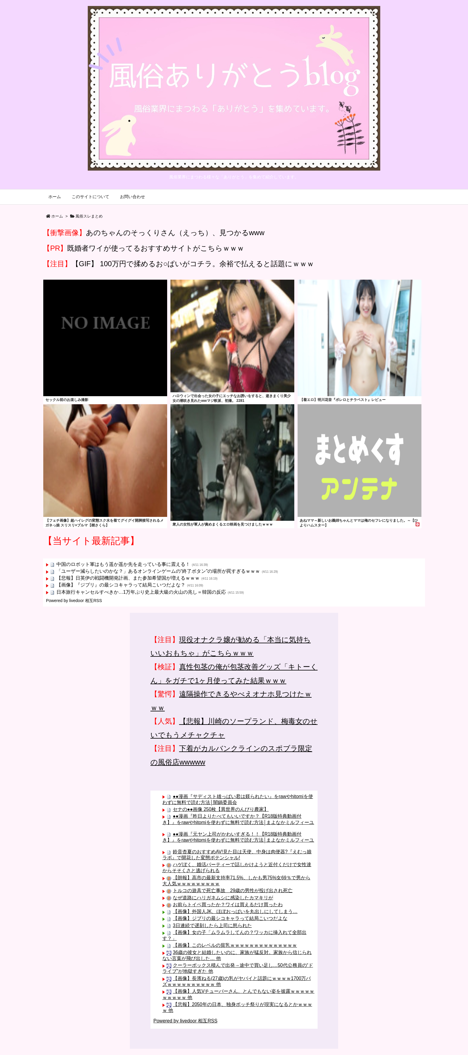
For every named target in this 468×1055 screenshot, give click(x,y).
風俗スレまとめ (89, 216)
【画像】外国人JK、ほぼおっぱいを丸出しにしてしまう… (235, 911)
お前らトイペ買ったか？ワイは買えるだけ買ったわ (228, 904)
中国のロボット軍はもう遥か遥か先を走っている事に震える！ (123, 564)
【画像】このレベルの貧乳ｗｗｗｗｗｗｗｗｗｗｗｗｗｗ (235, 945)
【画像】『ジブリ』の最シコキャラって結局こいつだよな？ (120, 584)
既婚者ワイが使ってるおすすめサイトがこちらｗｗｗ (155, 248)
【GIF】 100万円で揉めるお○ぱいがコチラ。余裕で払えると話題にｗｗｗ (193, 264)
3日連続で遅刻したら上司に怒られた (212, 925)
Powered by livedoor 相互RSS (74, 600)
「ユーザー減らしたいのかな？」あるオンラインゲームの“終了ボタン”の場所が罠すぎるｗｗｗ (158, 571)
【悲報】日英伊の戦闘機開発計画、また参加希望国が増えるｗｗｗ (128, 578)
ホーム (57, 216)
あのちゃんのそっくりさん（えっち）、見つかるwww (175, 233)
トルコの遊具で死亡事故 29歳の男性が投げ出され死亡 (232, 890)
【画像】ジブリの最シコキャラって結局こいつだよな (230, 918)
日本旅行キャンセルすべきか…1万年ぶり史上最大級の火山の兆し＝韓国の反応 (141, 592)
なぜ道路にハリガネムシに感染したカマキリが (223, 897)
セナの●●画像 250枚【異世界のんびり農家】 (221, 809)
